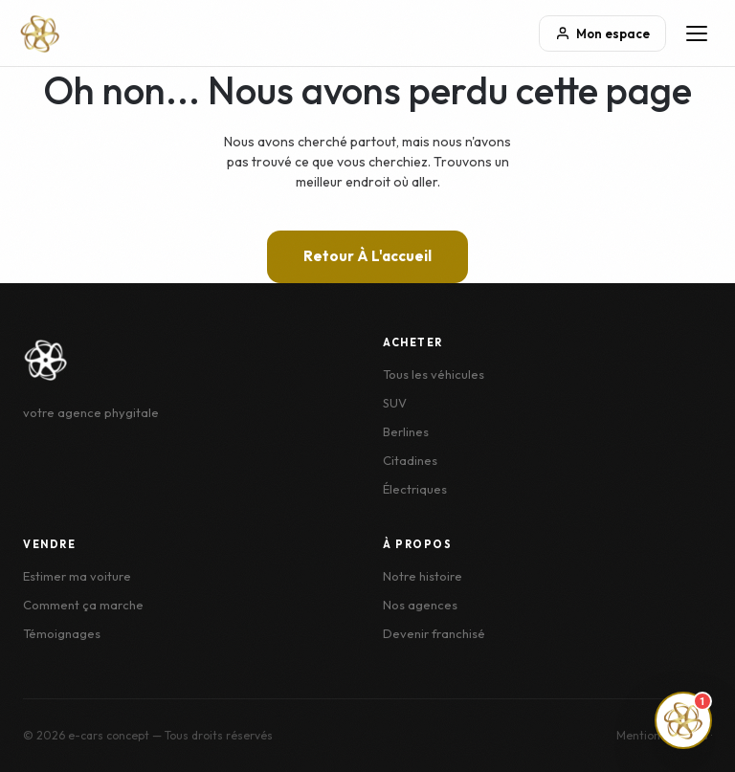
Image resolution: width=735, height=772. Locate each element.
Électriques (415, 488)
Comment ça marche (83, 604)
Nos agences (420, 604)
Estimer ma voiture (77, 576)
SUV (395, 402)
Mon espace (602, 33)
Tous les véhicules (433, 374)
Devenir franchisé (434, 633)
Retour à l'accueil (367, 256)
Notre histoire (422, 576)
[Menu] (697, 33)
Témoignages (61, 633)
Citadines (410, 460)
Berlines (406, 431)
